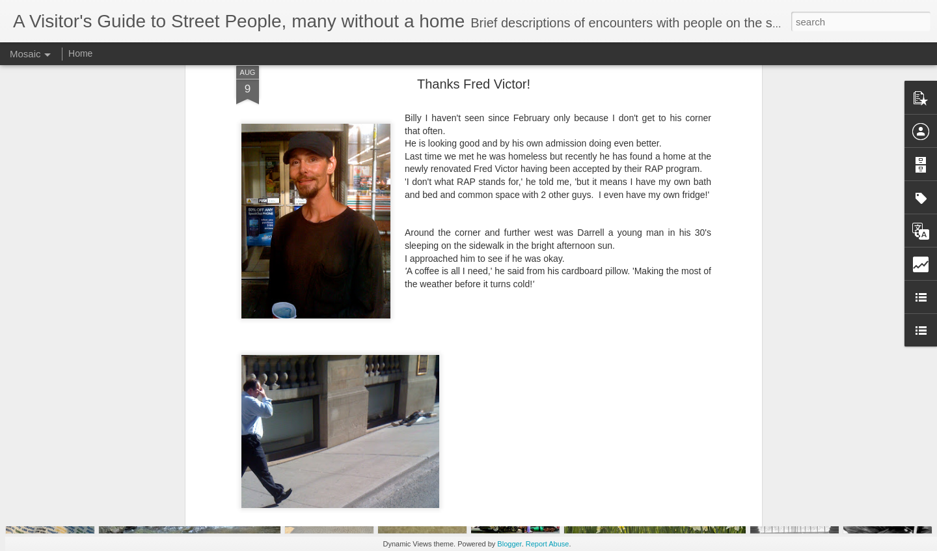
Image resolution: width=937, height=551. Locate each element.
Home (80, 53)
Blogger (509, 544)
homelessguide (529, 445)
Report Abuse (547, 544)
